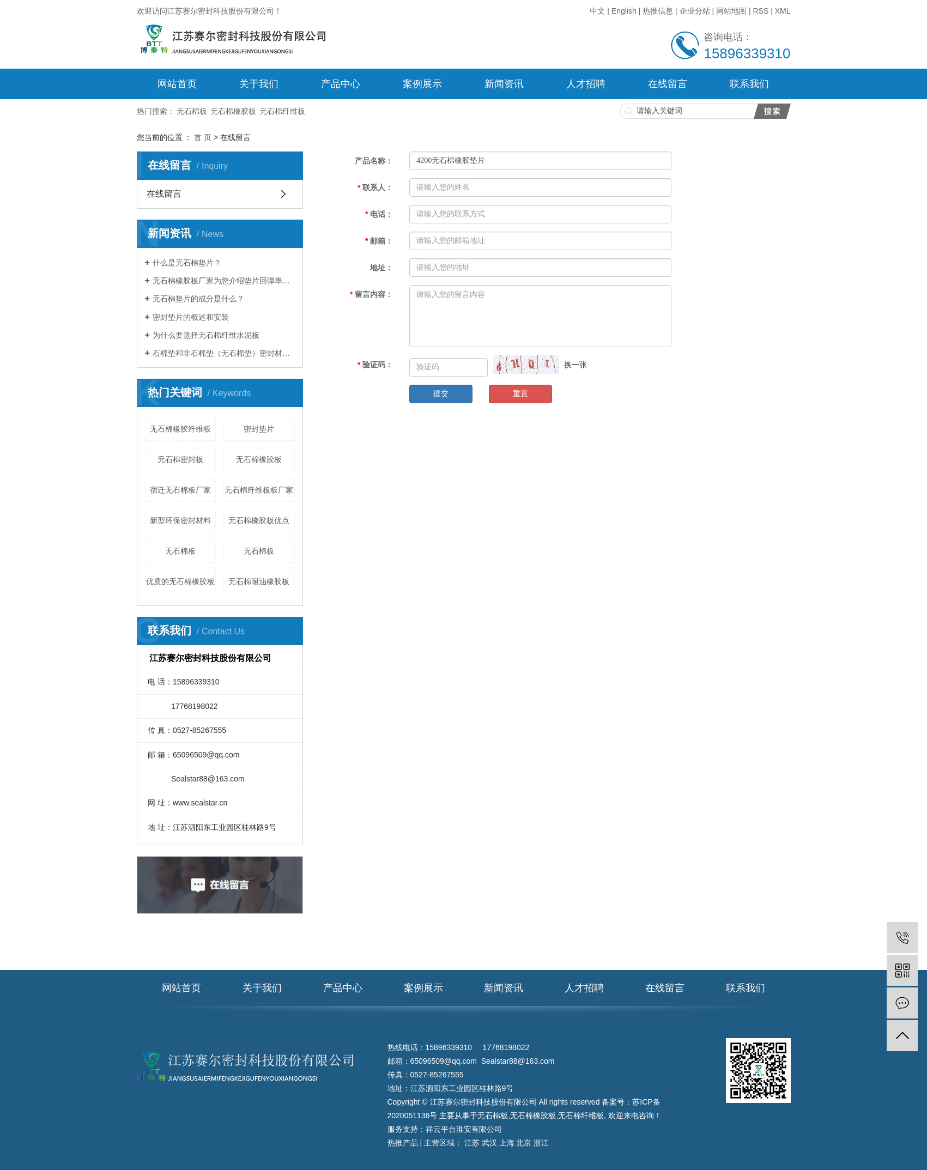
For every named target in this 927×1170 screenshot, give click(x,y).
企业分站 (695, 11)
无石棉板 (192, 111)
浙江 (541, 1142)
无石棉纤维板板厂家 (259, 490)
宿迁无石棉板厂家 (180, 490)
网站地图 (731, 11)
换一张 (575, 364)
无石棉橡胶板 (233, 111)
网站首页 (177, 83)
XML (783, 11)
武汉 (489, 1142)
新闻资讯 (504, 83)
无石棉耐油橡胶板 (258, 581)
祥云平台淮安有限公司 (464, 1129)
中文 (598, 11)
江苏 (472, 1142)
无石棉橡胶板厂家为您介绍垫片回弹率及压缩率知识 (224, 280)
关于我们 (258, 83)
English (624, 11)
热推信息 (658, 11)
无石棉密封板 (180, 459)
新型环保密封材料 (180, 520)
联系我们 (749, 83)
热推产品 (402, 1142)
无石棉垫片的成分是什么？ (198, 298)
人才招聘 (585, 83)
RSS (760, 11)
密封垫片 (259, 429)
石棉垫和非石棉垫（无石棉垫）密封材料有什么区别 (224, 353)
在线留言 (667, 83)
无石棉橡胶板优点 (258, 520)
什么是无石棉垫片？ (187, 262)
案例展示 (422, 83)
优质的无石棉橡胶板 (180, 581)
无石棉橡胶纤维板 (180, 429)
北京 (523, 1142)
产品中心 (340, 83)
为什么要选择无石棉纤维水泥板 (206, 335)
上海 (506, 1142)
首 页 (202, 137)
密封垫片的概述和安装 (191, 317)
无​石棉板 (259, 551)
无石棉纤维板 (282, 111)
